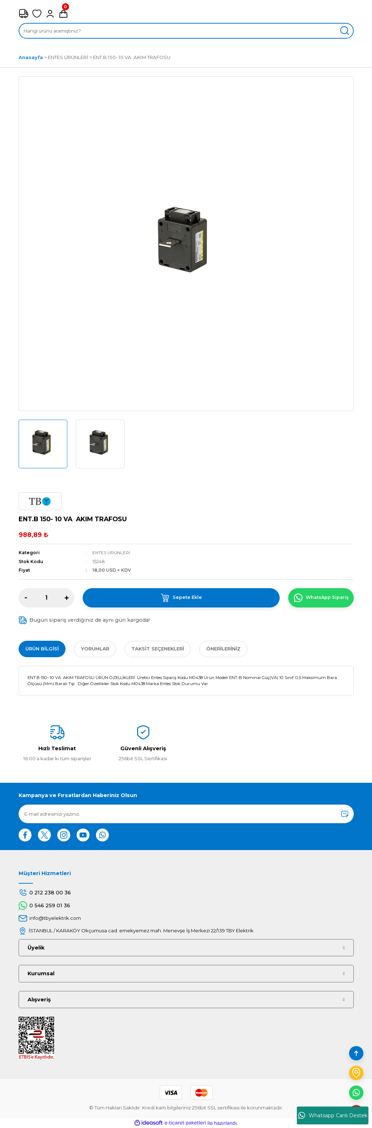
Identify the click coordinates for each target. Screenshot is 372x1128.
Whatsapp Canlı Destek (332, 1115)
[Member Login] (50, 14)
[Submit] (345, 814)
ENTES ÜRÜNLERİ (111, 552)
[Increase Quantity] (66, 598)
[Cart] (63, 14)
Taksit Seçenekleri (157, 648)
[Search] (186, 31)
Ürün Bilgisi (42, 648)
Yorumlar (95, 648)
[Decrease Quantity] (26, 598)
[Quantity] (46, 598)
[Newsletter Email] (186, 814)
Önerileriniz (223, 648)
